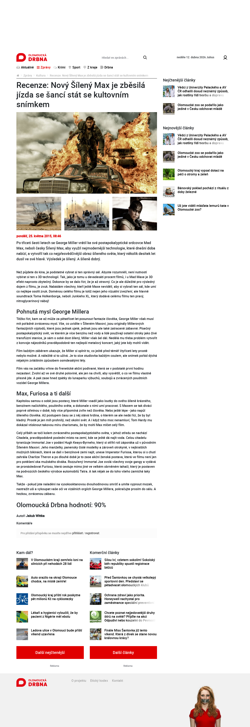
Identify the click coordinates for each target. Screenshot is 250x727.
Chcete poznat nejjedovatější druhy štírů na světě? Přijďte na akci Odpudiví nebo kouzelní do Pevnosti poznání (129, 618)
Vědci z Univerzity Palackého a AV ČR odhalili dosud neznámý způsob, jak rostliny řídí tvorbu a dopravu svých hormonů (203, 93)
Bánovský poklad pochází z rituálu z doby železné (203, 190)
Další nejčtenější (50, 652)
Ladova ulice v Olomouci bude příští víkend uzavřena (56, 632)
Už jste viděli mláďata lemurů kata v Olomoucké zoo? (203, 208)
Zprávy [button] (44, 67)
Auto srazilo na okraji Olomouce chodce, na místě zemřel (54, 579)
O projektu (78, 680)
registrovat (92, 533)
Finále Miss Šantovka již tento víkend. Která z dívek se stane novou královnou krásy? (130, 634)
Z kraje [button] (90, 67)
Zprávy (27, 75)
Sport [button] (74, 67)
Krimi (59, 67)
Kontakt (117, 680)
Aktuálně (25, 67)
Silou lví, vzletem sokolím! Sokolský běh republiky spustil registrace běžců (129, 564)
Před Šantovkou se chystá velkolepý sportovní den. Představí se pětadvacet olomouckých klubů (130, 581)
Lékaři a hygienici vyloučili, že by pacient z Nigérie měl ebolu (54, 615)
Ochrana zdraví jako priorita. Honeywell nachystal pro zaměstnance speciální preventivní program (129, 601)
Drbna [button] (106, 67)
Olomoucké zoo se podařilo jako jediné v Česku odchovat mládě (200, 107)
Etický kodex (99, 680)
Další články (123, 652)
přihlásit (77, 533)
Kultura (41, 75)
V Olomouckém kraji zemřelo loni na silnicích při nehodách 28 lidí (57, 562)
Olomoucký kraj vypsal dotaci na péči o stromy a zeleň (201, 172)
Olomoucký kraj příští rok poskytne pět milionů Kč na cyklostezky (55, 597)
